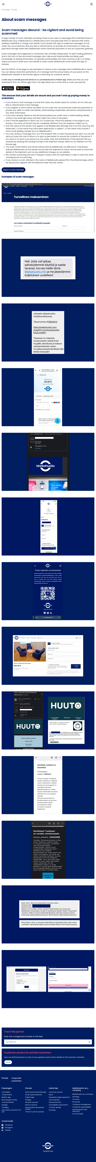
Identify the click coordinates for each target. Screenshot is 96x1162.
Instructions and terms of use (11, 1111)
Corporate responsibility (81, 1107)
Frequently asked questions (59, 1097)
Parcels (14, 10)
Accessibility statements (58, 1105)
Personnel (76, 1102)
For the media (77, 1114)
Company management (81, 1104)
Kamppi (4, 1105)
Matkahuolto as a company (82, 1094)
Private (5, 1078)
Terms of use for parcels (34, 1112)
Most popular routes (9, 1100)
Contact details (55, 1107)
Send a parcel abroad (33, 1095)
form (85, 160)
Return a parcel (31, 1105)
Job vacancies (54, 1100)
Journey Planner (8, 1102)
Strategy (75, 1097)
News (51, 1095)
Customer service (55, 1092)
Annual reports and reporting (79, 1110)
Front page (5, 10)
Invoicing (52, 1110)
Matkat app (6, 1097)
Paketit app (29, 1097)
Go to (8, 1062)
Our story (75, 1099)
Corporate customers (15, 1079)
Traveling (5, 1107)
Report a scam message (13, 170)
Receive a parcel (31, 1102)
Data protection (55, 1102)
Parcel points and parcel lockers (34, 1108)
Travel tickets (7, 1095)
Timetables (6, 1092)
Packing (28, 1100)
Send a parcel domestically (35, 1092)
